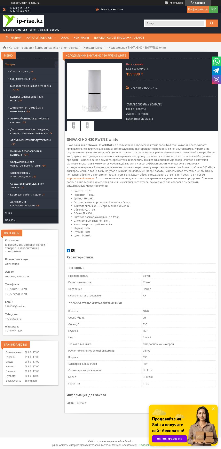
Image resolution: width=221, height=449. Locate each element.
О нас (65, 37)
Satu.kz (129, 441)
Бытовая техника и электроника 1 (58, 47)
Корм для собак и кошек (25, 194)
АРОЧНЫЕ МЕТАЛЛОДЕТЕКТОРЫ (30, 140)
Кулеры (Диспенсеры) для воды (27, 98)
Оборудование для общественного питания (25, 163)
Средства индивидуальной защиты (27, 185)
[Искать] (212, 23)
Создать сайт (19, 2)
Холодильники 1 (95, 47)
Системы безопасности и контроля (26, 152)
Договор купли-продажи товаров (119, 37)
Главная (16, 37)
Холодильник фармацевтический (22, 203)
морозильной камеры (80, 178)
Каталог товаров (39, 37)
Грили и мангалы (20, 78)
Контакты (81, 37)
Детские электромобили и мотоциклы (27, 109)
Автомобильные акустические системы (29, 120)
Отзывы (10, 219)
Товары (10, 64)
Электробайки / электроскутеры (20, 174)
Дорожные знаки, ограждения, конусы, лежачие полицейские (29, 131)
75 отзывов (176, 2)
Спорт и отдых (19, 71)
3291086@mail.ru (15, 306)
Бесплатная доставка (139, 118)
